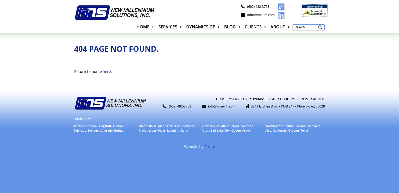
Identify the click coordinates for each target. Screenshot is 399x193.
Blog (230, 27)
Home (142, 27)
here (107, 71)
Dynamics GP (200, 27)
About (277, 27)
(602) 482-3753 (258, 6)
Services (167, 27)
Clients (253, 27)
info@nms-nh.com (261, 15)
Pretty (209, 146)
